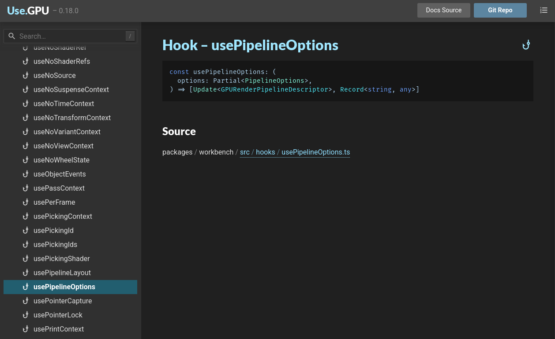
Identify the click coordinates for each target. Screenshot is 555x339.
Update (205, 89)
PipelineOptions (274, 81)
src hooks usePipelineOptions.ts (295, 152)
